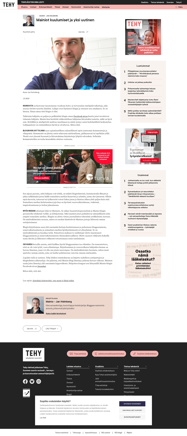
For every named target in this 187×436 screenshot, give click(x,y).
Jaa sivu (81, 32)
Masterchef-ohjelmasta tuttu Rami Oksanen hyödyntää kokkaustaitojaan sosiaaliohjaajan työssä (144, 102)
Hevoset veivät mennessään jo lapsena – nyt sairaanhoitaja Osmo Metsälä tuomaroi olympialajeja (145, 216)
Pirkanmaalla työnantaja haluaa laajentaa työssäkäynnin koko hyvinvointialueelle (141, 91)
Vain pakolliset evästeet (133, 410)
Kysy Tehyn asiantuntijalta (106, 374)
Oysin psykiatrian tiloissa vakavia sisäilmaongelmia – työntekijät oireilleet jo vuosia (142, 227)
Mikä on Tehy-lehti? (132, 370)
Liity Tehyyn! (51, 328)
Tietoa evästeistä (62, 432)
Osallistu (144, 2)
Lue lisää (43, 418)
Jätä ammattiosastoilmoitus (105, 380)
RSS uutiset (106, 432)
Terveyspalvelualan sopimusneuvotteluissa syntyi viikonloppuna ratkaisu (141, 205)
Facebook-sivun (81, 116)
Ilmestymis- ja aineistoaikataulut (131, 386)
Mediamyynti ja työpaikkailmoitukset (133, 380)
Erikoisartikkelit (45, 7)
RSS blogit (119, 432)
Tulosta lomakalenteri (104, 389)
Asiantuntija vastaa (91, 7)
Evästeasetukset (133, 417)
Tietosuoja (77, 432)
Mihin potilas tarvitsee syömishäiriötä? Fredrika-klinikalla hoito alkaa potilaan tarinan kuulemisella (144, 113)
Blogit (69, 394)
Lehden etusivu (74, 366)
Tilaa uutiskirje (80, 354)
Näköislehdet (129, 374)
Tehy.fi (179, 2)
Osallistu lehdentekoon (146, 354)
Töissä (57, 7)
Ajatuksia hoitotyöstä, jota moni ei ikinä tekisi (53, 280)
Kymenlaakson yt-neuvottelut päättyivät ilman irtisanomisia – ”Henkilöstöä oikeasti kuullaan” (141, 194)
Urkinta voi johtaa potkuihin (140, 82)
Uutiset (33, 7)
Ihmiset (65, 7)
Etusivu (24, 7)
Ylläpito (129, 432)
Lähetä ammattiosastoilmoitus (111, 354)
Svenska (170, 2)
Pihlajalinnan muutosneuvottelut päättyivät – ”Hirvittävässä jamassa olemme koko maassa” (143, 73)
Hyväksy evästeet (132, 404)
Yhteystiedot (129, 392)
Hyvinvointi (76, 7)
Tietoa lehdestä (157, 2)
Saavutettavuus (91, 432)
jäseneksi (41, 266)
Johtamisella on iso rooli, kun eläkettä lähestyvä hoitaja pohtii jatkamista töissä (144, 182)
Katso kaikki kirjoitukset (56, 313)
